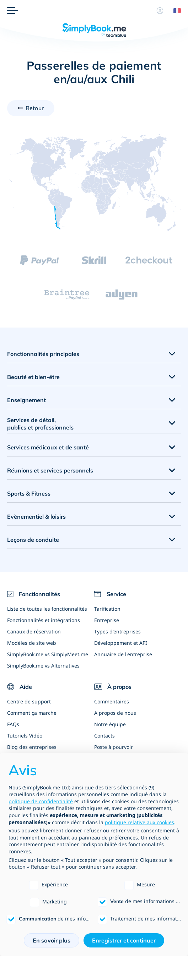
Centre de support (29, 701)
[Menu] (12, 10)
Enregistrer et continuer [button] (124, 940)
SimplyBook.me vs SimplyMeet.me (47, 654)
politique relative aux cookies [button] (139, 822)
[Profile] (160, 11)
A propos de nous (115, 712)
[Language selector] (174, 11)
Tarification (107, 608)
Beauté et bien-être (33, 376)
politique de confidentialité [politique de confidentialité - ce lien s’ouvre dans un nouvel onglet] (41, 801)
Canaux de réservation (34, 631)
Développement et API (120, 642)
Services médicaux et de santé (48, 447)
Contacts (104, 735)
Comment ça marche (32, 712)
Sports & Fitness (28, 493)
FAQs (13, 724)
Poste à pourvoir (113, 747)
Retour (35, 108)
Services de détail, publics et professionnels (40, 423)
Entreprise (106, 620)
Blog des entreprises (32, 747)
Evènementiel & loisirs (36, 516)
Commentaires (111, 701)
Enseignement (26, 400)
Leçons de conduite (33, 539)
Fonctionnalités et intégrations (43, 620)
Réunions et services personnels (50, 470)
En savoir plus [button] (51, 940)
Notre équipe (110, 724)
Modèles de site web (31, 642)
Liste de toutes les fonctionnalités (47, 608)
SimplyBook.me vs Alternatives (43, 665)
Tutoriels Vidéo (24, 735)
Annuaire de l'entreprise (123, 654)
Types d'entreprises (117, 631)
